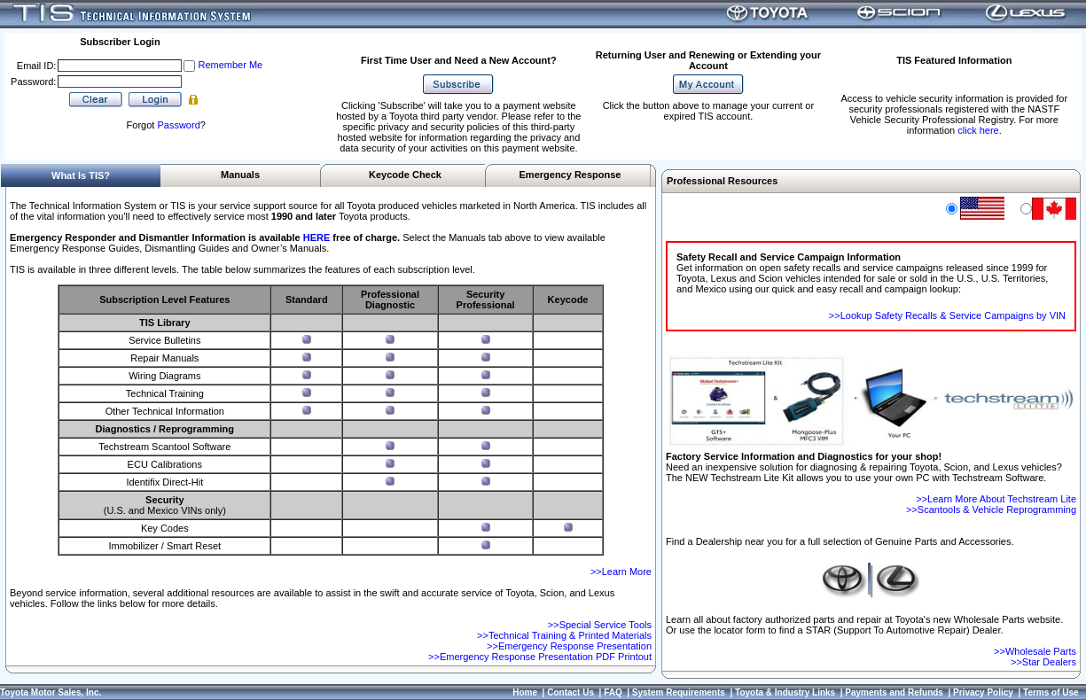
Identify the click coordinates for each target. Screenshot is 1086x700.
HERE (317, 237)
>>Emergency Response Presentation (569, 646)
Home (524, 692)
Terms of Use (1051, 692)
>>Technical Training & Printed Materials (564, 635)
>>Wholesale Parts (1035, 651)
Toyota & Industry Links (785, 692)
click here (977, 130)
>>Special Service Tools (600, 624)
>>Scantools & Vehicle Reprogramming (991, 509)
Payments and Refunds (894, 692)
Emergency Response (570, 174)
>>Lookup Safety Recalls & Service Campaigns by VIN (947, 315)
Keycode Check (405, 174)
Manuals (240, 174)
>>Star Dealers (1043, 662)
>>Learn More (621, 571)
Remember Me (230, 64)
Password (178, 125)
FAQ (613, 692)
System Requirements (678, 692)
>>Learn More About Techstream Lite (996, 499)
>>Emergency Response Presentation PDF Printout (540, 656)
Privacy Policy (983, 692)
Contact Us (570, 692)
